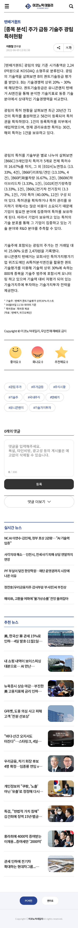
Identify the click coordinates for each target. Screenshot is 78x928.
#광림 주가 (15, 387)
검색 (71, 6)
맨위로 (50, 900)
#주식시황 (59, 387)
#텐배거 (54, 397)
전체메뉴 (7, 6)
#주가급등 (37, 387)
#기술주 (13, 397)
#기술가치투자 (42, 407)
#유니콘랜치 (16, 407)
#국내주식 (34, 397)
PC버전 (28, 900)
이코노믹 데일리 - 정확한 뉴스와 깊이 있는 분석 (39, 6)
